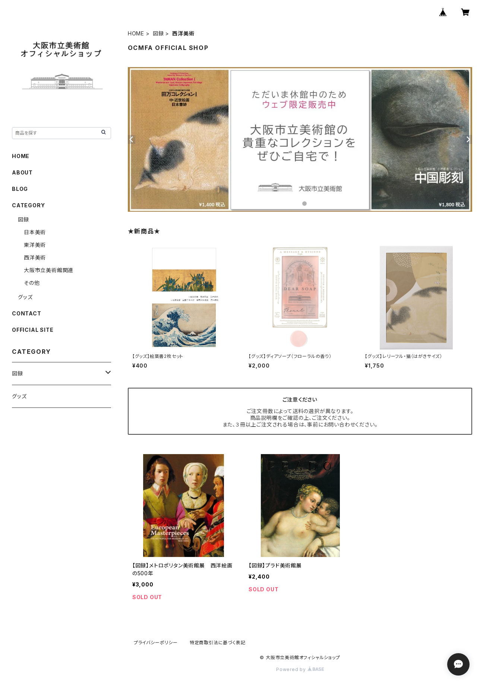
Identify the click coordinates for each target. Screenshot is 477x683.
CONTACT (26, 313)
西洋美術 (35, 257)
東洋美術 (35, 245)
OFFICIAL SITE (32, 330)
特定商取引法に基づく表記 (218, 642)
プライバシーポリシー (156, 642)
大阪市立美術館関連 (48, 270)
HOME (136, 33)
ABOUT (22, 172)
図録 (158, 33)
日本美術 (35, 232)
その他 (32, 283)
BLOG (20, 189)
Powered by (300, 669)
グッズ (25, 297)
